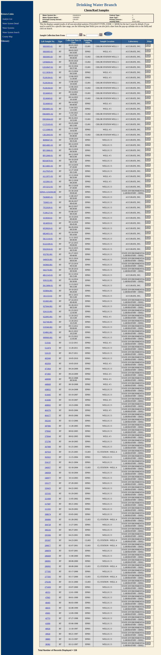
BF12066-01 (48, 155)
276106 (48, 582)
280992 (48, 566)
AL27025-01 (48, 171)
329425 (48, 488)
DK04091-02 (48, 114)
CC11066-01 (48, 129)
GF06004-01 (48, 62)
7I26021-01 (47, 202)
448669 (48, 384)
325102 (48, 493)
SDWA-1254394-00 (48, 192)
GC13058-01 (48, 72)
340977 (48, 478)
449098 (48, 379)
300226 (48, 530)
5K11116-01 (48, 239)
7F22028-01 (48, 207)
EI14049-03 (47, 104)
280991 (48, 561)
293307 (48, 540)
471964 (48, 369)
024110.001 (47, 311)
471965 (48, 374)
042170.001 (47, 270)
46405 (47, 603)
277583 (48, 577)
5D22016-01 (48, 249)
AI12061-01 (48, 181)
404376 (48, 410)
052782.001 (47, 254)
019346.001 (47, 327)
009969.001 (47, 337)
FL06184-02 (48, 83)
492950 (48, 363)
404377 (48, 415)
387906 (48, 426)
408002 (48, 405)
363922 (48, 457)
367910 (48, 452)
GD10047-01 (48, 67)
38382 (47, 644)
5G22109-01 (48, 244)
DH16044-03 (48, 119)
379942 (48, 431)
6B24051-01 (48, 233)
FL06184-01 (48, 78)
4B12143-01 (48, 275)
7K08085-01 (48, 197)
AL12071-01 (48, 176)
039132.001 (47, 280)
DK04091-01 (48, 109)
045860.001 (47, 265)
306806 (48, 519)
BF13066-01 (48, 150)
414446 (48, 400)
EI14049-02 (47, 98)
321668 (48, 499)
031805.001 (47, 301)
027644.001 (47, 306)
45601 (47, 613)
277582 (48, 571)
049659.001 (47, 259)
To (84, 35)
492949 (48, 358)
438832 (48, 389)
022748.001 (47, 322)
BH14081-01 (48, 145)
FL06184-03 (48, 88)
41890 (47, 623)
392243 (48, 421)
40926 (47, 629)
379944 (48, 436)
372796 (48, 441)
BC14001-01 (48, 166)
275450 (48, 587)
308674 (48, 514)
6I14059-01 (47, 223)
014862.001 (47, 332)
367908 (48, 447)
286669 (48, 556)
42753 (47, 618)
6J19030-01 (48, 218)
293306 (48, 535)
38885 (47, 639)
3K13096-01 (48, 285)
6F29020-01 (48, 228)
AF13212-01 (48, 187)
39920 (47, 634)
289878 (48, 551)
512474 (48, 348)
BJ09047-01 (48, 140)
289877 (48, 545)
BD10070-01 (48, 161)
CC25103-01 (48, 124)
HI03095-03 (48, 57)
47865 (47, 597)
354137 (48, 462)
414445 (48, 395)
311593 (48, 509)
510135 (48, 353)
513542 (48, 343)
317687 (48, 504)
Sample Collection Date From (52, 35)
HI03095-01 (48, 46)
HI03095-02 (48, 52)
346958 (48, 473)
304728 (48, 525)
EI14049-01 (47, 93)
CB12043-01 (48, 135)
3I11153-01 (47, 296)
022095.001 (47, 317)
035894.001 (47, 291)
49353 (47, 592)
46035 (47, 608)
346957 (48, 467)
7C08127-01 (48, 213)
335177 (48, 483)
